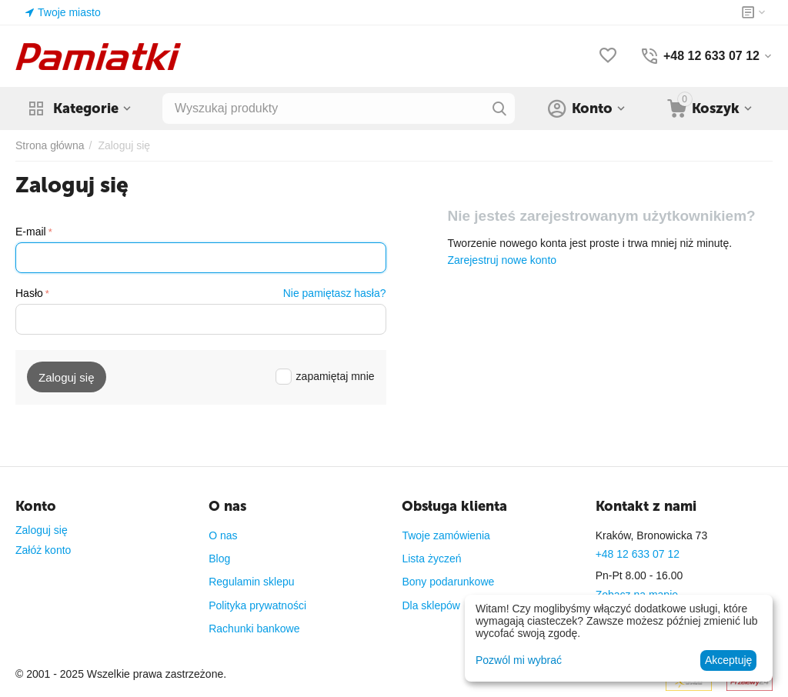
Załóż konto (43, 550)
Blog (219, 558)
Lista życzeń (431, 558)
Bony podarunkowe (448, 581)
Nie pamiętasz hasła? (334, 293)
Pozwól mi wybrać (519, 660)
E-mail (30, 231)
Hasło (29, 293)
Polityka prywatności (257, 605)
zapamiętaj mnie (325, 376)
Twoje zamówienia (445, 535)
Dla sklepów (430, 605)
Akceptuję (728, 660)
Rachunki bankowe (254, 628)
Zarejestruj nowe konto (501, 260)
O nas (223, 535)
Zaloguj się (41, 530)
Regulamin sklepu (251, 581)
